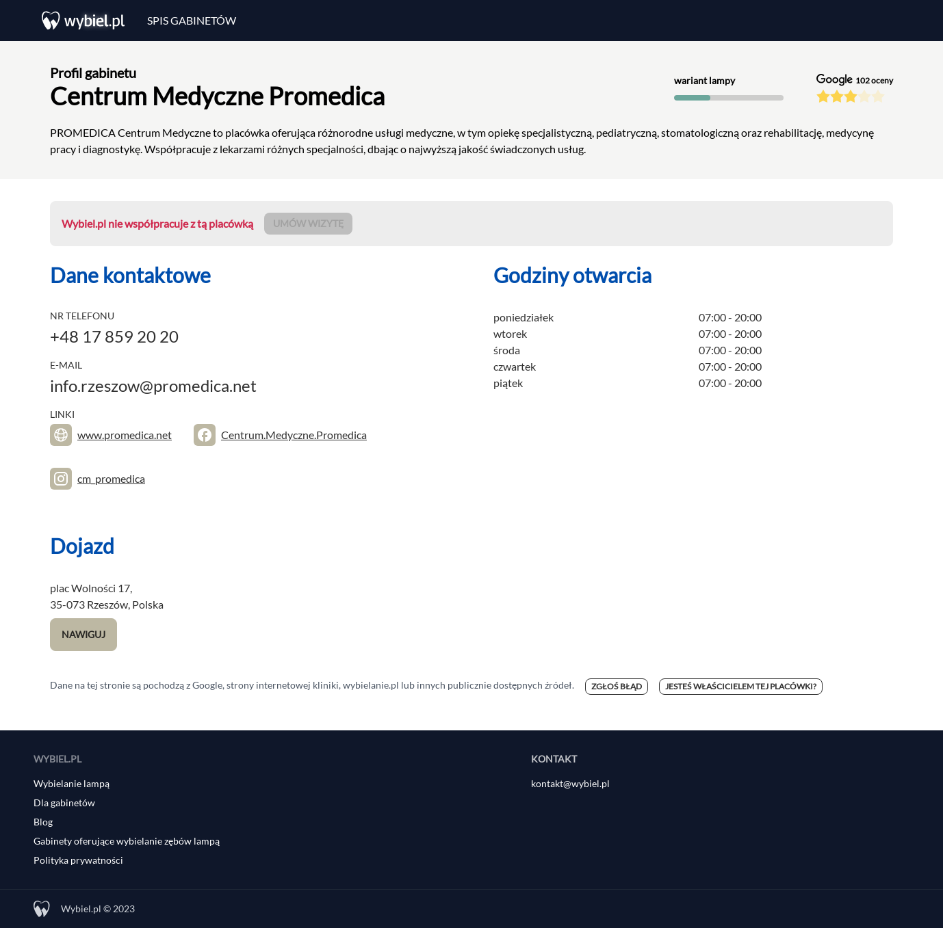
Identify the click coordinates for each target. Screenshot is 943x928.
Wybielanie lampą (71, 783)
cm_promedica (111, 478)
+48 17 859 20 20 (114, 336)
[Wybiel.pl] (83, 20)
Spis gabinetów (191, 20)
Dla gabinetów (64, 802)
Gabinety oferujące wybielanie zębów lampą (127, 841)
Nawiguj (83, 634)
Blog (43, 821)
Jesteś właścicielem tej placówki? (740, 686)
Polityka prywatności (78, 860)
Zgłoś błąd (616, 686)
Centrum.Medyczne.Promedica (294, 434)
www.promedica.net (124, 434)
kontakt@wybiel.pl (570, 783)
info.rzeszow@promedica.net (153, 385)
